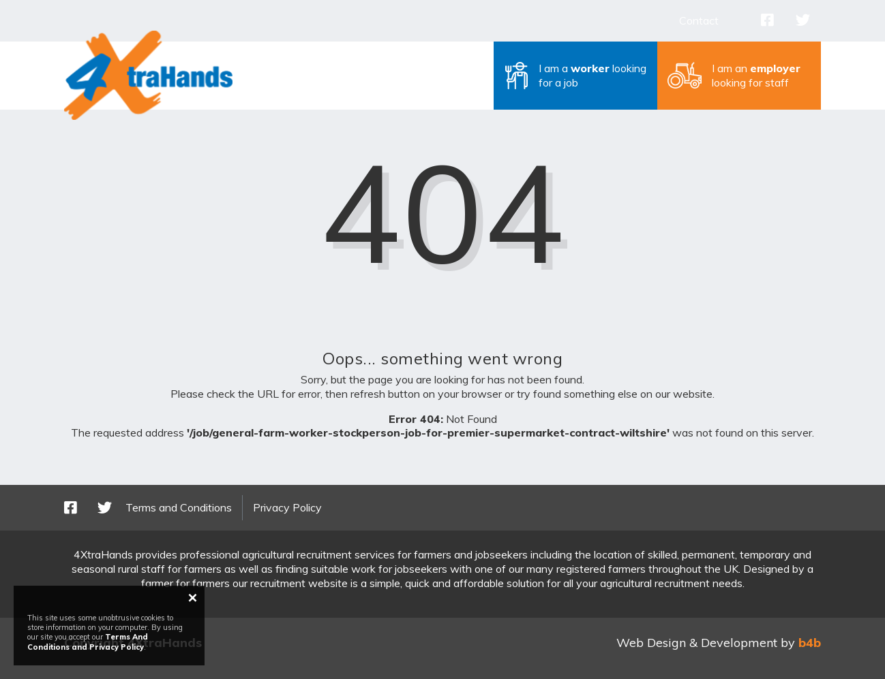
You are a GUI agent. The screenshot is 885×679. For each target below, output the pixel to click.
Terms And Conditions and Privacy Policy (87, 641)
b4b (809, 642)
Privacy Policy (287, 507)
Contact (699, 20)
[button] (575, 76)
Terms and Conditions (178, 507)
